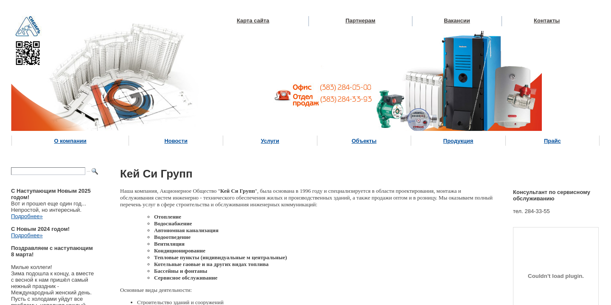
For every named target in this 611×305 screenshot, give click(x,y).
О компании (70, 141)
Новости (176, 141)
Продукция (458, 141)
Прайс (552, 141)
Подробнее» (27, 216)
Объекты (364, 141)
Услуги (270, 141)
